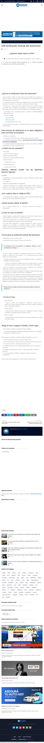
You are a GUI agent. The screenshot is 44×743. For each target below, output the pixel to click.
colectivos (24, 572)
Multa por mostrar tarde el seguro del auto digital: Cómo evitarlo (24, 555)
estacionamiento (34, 580)
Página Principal (6, 41)
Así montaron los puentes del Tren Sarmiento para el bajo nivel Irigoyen (24, 535)
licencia (34, 592)
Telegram (38, 58)
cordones (4, 592)
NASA (26, 589)
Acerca (19, 736)
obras (23, 580)
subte (16, 582)
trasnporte (32, 594)
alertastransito (12, 577)
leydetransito (33, 577)
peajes (27, 580)
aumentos (13, 575)
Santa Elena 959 (10, 117)
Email (33, 58)
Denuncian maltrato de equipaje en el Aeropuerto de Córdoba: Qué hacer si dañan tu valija (25, 548)
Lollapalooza (20, 589)
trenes (9, 572)
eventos (29, 575)
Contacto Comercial (21, 1)
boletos (3, 587)
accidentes (4, 577)
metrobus (31, 585)
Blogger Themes (29, 739)
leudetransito (28, 592)
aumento (22, 587)
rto (8, 589)
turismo (3, 580)
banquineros (9, 585)
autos (19, 572)
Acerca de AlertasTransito (9, 1)
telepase (21, 582)
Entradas (5, 613)
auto (36, 585)
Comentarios (6, 614)
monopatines (10, 587)
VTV (4, 181)
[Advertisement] (22, 18)
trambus (16, 587)
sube (27, 577)
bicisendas (25, 585)
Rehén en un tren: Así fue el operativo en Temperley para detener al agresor (25, 562)
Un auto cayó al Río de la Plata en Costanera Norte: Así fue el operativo (23, 541)
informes (14, 572)
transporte (35, 575)
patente (4, 589)
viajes (26, 582)
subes (26, 594)
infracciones (30, 572)
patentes (39, 582)
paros (8, 575)
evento (15, 592)
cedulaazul (34, 587)
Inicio (2, 1)
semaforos (13, 589)
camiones (28, 587)
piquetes (39, 577)
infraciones (21, 592)
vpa (3, 597)
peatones (21, 594)
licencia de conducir (6, 594)
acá (5, 64)
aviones (22, 577)
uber (37, 594)
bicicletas (4, 582)
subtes (3, 575)
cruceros (10, 592)
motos (3, 585)
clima (19, 575)
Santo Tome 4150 (10, 119)
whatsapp (8, 597)
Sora (17, 739)
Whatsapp (28, 58)
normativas (17, 580)
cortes (36, 572)
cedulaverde (38, 589)
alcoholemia (10, 582)
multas (19, 585)
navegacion (15, 594)
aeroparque (31, 589)
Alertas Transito (22, 429)
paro (18, 577)
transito (11, 41)
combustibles (32, 582)
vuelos (12, 580)
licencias (24, 575)
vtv (8, 580)
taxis (15, 585)
